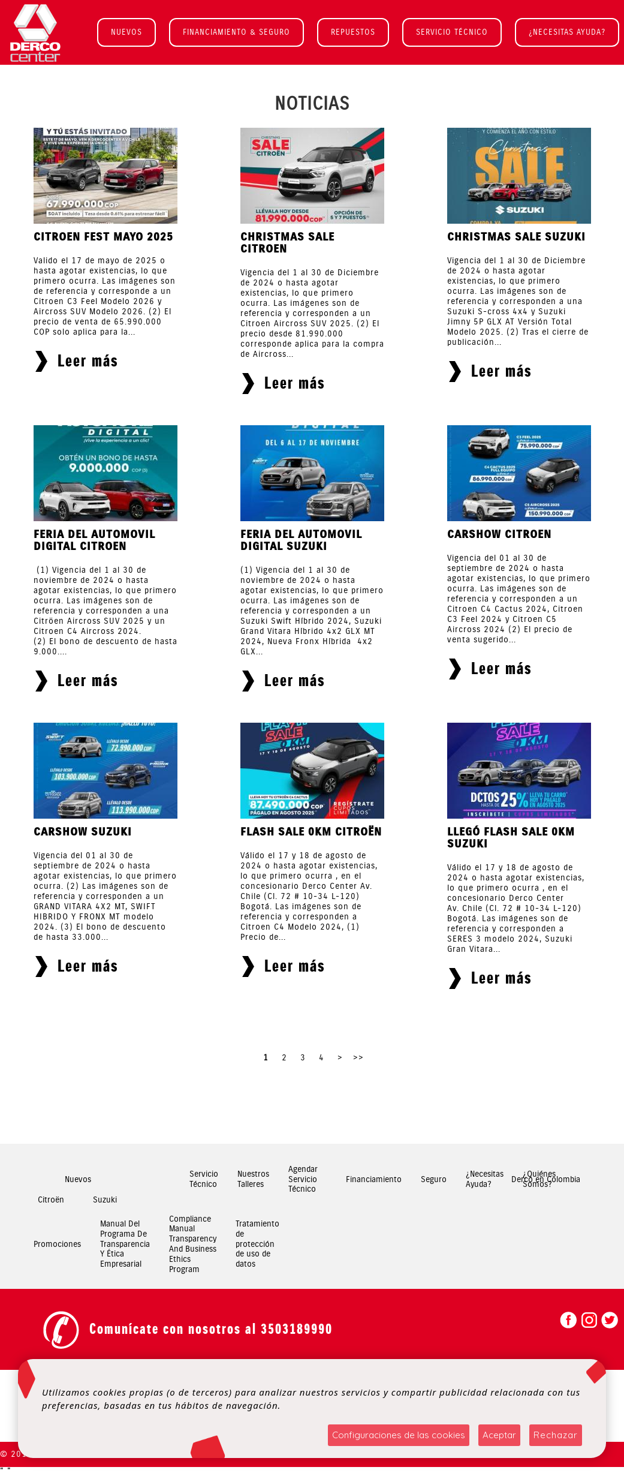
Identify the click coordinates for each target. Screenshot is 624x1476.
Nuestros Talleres (253, 1180)
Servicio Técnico (203, 1180)
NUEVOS (126, 32)
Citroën (51, 1200)
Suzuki (105, 1200)
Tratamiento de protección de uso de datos (257, 1244)
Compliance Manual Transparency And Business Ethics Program (192, 1244)
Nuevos (78, 1179)
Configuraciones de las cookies (398, 1435)
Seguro (434, 1179)
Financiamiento (374, 1179)
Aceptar (499, 1435)
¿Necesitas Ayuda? (485, 1180)
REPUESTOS (353, 32)
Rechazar (555, 1435)
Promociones (57, 1244)
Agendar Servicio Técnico (303, 1180)
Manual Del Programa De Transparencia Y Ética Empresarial (125, 1244)
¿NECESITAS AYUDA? (567, 32)
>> (358, 1058)
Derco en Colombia (545, 1179)
